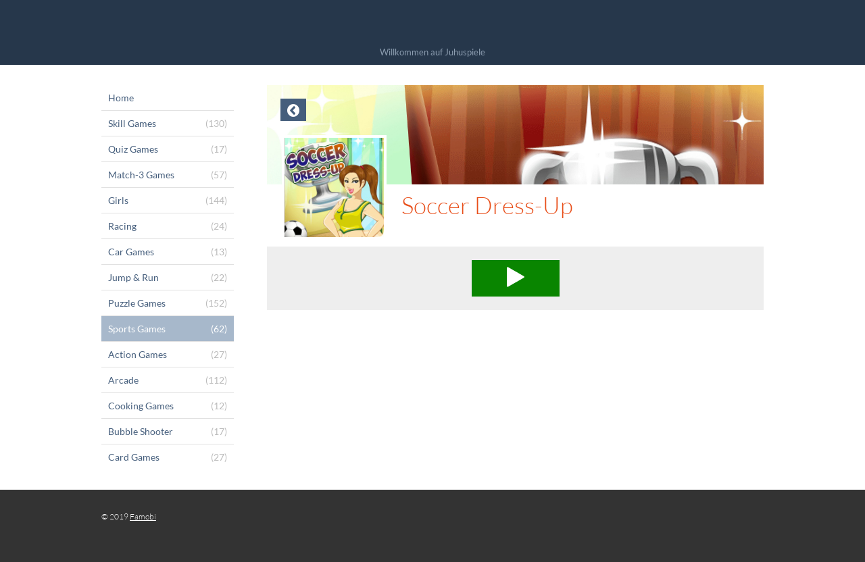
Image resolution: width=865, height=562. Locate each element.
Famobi (143, 516)
